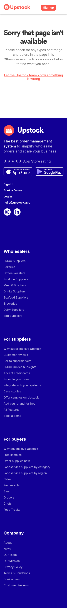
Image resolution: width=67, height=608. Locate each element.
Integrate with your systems (22, 385)
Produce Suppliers (16, 279)
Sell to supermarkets (17, 361)
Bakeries (9, 267)
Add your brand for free (19, 403)
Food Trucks (12, 509)
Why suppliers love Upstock (22, 349)
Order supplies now (17, 461)
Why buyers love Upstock (21, 448)
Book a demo (12, 416)
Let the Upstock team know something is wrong (33, 77)
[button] (60, 7)
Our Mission (12, 561)
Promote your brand (17, 379)
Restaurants (12, 485)
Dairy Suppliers (14, 309)
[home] (21, 7)
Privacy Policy (13, 567)
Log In (8, 196)
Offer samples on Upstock (21, 397)
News (7, 548)
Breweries (10, 303)
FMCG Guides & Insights (20, 367)
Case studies (12, 391)
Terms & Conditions (17, 573)
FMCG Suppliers (15, 261)
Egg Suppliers (13, 316)
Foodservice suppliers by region (25, 473)
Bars (7, 491)
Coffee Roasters (14, 273)
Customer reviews (16, 355)
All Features (11, 409)
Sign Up (9, 184)
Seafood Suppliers (16, 297)
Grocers (9, 497)
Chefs (7, 503)
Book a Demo (13, 190)
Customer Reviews (16, 585)
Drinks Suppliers (15, 291)
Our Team (10, 555)
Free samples (13, 455)
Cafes (7, 479)
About (8, 542)
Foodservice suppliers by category (27, 467)
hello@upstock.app (17, 202)
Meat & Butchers (15, 285)
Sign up (48, 7)
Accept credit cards (17, 373)
